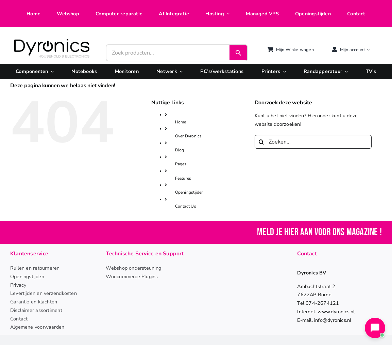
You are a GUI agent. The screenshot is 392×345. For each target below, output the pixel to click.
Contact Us (185, 206)
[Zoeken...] (313, 142)
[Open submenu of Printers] (283, 71)
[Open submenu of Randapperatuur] (345, 71)
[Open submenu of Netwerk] (180, 71)
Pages (181, 164)
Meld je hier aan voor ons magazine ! (319, 232)
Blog (179, 150)
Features (183, 178)
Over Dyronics (188, 136)
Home (180, 122)
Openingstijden (189, 192)
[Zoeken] (261, 142)
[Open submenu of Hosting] (226, 14)
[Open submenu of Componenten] (51, 71)
